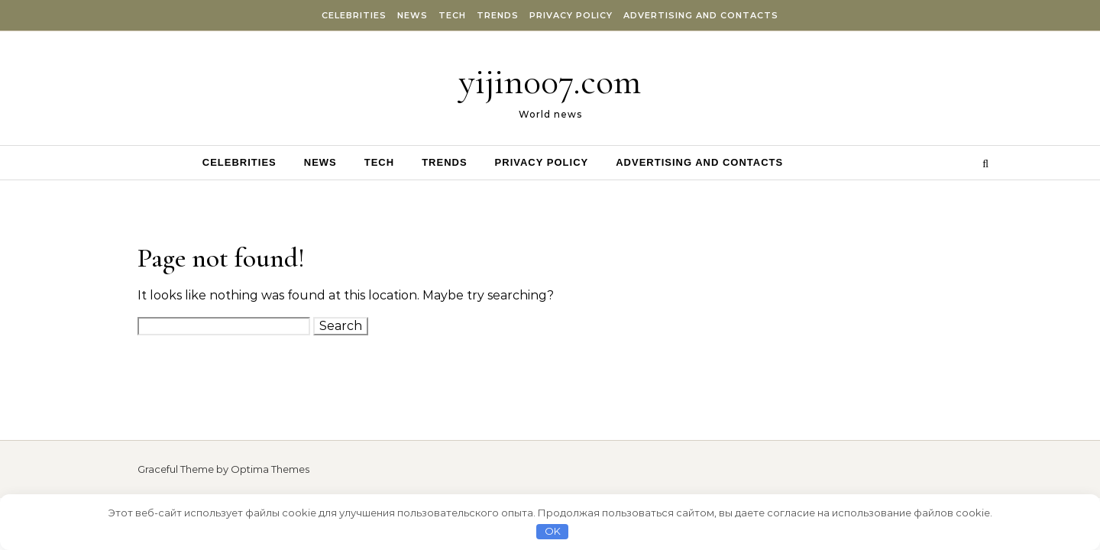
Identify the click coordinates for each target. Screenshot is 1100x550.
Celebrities (354, 15)
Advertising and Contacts (700, 15)
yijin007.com (550, 82)
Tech (452, 15)
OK (553, 531)
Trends (498, 15)
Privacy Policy (571, 15)
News (412, 15)
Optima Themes (270, 469)
